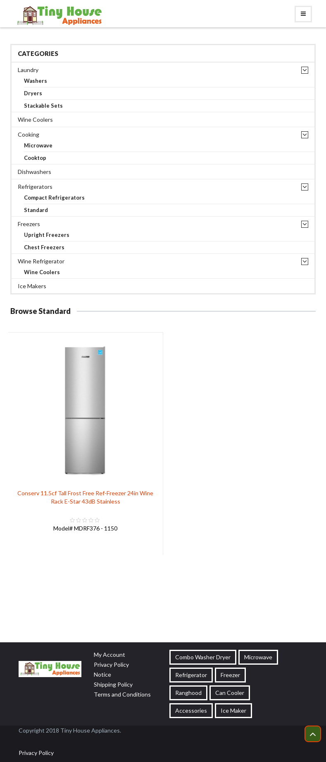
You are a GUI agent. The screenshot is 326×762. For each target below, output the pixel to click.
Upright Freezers (46, 235)
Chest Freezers (44, 247)
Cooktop (35, 158)
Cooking (28, 134)
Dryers (33, 93)
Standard (36, 210)
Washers (35, 81)
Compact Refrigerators (54, 198)
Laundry (28, 70)
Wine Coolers (35, 119)
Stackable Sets (43, 106)
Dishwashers (34, 172)
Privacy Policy (36, 752)
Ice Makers (32, 286)
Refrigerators (35, 186)
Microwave (38, 145)
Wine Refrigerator (41, 261)
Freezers (29, 224)
